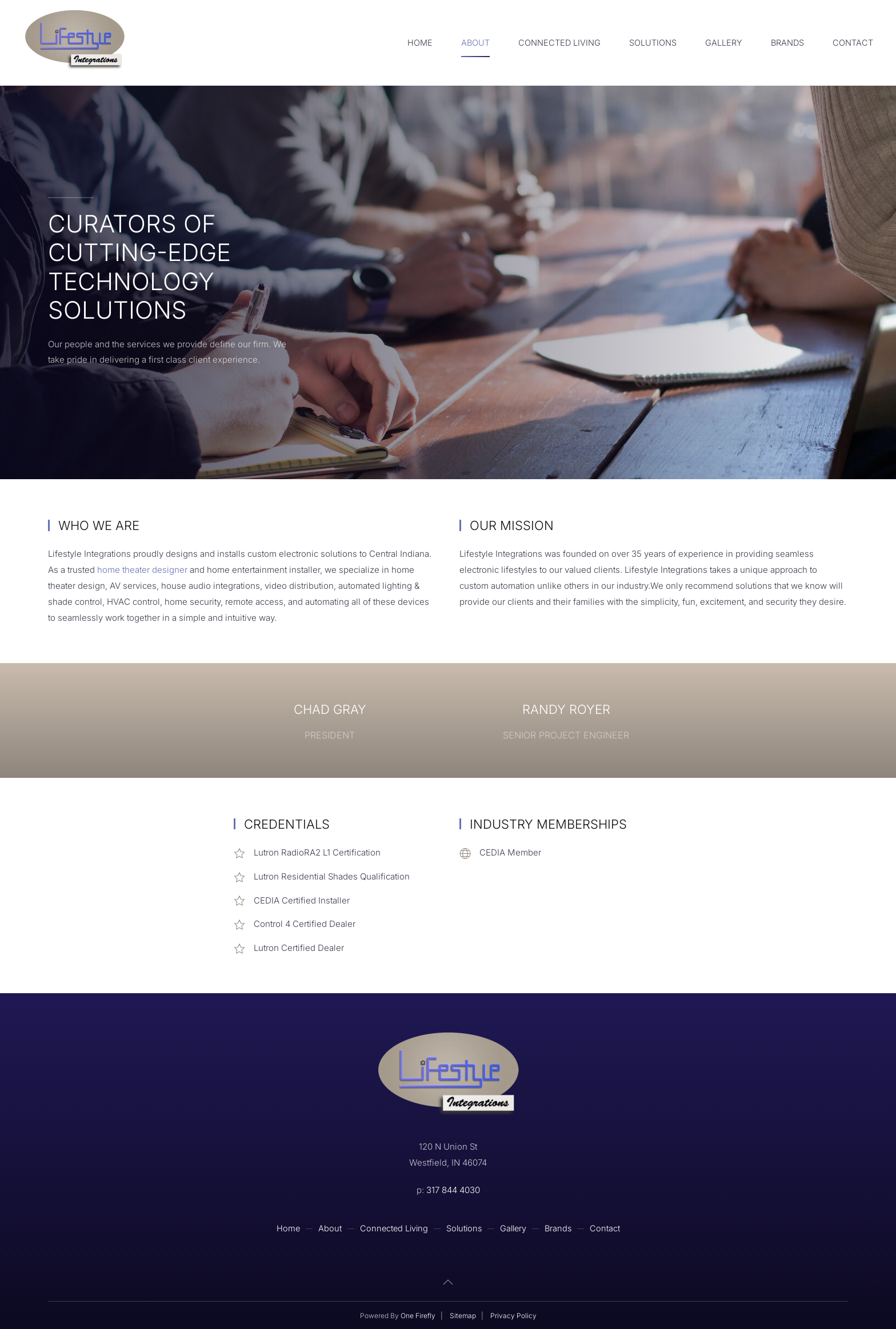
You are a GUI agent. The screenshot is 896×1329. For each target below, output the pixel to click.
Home (420, 42)
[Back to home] (74, 43)
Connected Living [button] (559, 42)
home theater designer (142, 569)
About (475, 42)
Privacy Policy (513, 1315)
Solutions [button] (653, 42)
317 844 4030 (453, 1190)
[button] (448, 1282)
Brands (787, 42)
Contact (853, 42)
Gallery (723, 42)
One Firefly (418, 1315)
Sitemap (463, 1315)
